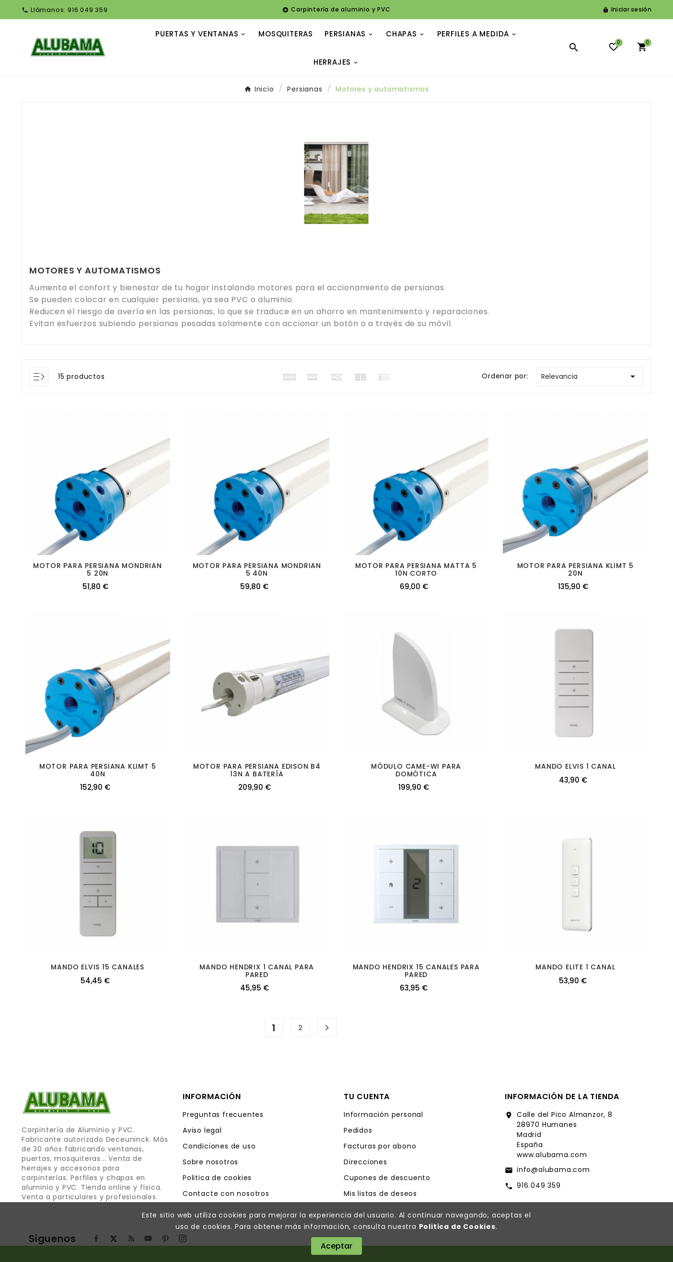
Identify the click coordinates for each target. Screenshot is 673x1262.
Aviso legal (202, 1130)
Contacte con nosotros (226, 1193)
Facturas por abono (380, 1146)
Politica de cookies (217, 1177)
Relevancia (589, 376)
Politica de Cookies (457, 1226)
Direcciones (365, 1162)
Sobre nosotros (210, 1162)
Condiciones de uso (219, 1146)
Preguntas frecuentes (223, 1114)
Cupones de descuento (387, 1177)
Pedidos (358, 1130)
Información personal (383, 1114)
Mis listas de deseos (380, 1193)
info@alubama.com (553, 1169)
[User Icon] (627, 9)
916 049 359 (539, 1185)
